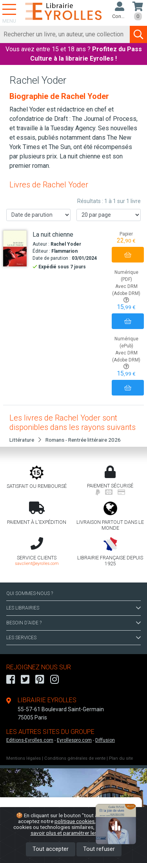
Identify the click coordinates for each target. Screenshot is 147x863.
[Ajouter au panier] (128, 254)
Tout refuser (99, 849)
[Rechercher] (65, 34)
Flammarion (64, 251)
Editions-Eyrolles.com (29, 740)
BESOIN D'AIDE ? (73, 622)
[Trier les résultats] (38, 215)
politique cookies (74, 821)
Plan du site (121, 758)
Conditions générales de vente (74, 758)
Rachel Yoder (66, 244)
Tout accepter (51, 849)
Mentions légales (23, 758)
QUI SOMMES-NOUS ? (29, 593)
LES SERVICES (73, 637)
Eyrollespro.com (74, 740)
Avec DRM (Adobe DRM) (126, 293)
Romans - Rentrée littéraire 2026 (83, 440)
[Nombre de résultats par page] (108, 215)
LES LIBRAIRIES (73, 608)
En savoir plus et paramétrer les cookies (82, 830)
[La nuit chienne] (15, 248)
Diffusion (105, 740)
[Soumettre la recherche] (138, 34)
